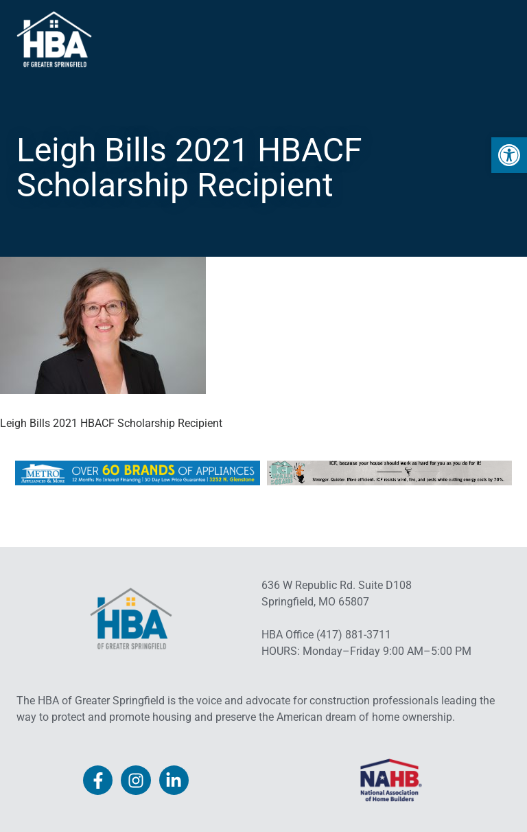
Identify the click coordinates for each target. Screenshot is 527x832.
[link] (509, 155)
